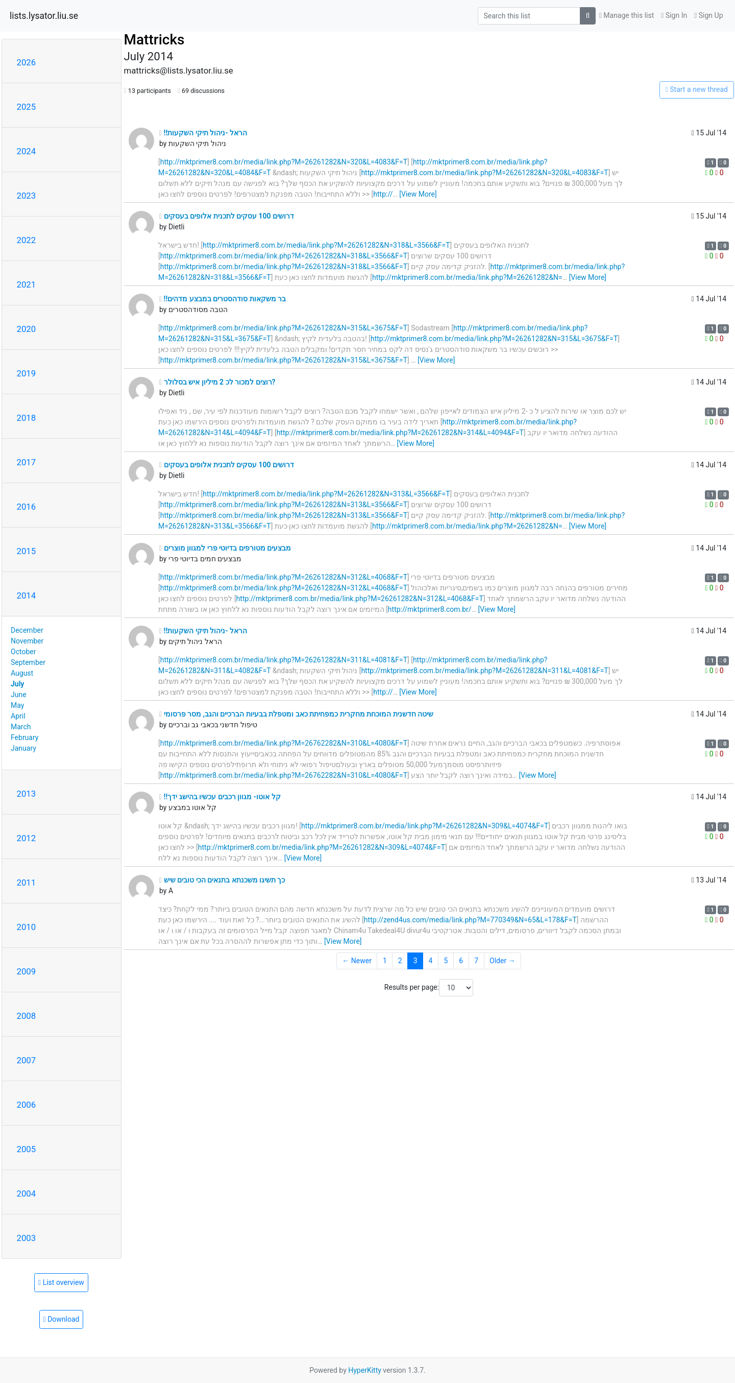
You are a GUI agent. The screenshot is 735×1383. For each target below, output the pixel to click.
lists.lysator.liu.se (44, 16)
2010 (26, 927)
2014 (26, 595)
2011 (26, 882)
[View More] (417, 194)
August (22, 673)
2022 (26, 240)
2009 (26, 971)
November (27, 641)
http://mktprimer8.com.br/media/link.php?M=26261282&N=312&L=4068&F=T (283, 577)
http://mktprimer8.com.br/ (430, 609)
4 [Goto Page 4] (431, 961)
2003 (26, 1238)
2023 (26, 195)
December (27, 630)
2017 (26, 462)
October (23, 652)
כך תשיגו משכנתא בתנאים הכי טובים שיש (222, 880)
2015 (26, 551)
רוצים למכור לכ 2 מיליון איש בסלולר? (217, 382)
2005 (26, 1149)
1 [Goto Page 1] (385, 961)
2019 (26, 373)
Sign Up (708, 15)
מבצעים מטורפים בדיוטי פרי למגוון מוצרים (225, 548)
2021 (26, 284)
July (17, 684)
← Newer (357, 961)
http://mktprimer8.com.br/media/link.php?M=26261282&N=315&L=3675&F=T (283, 328)
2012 (26, 838)
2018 (26, 418)
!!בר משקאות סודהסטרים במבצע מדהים (222, 299)
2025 (26, 107)
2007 (26, 1060)
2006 (26, 1105)
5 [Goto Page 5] (446, 961)
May (17, 705)
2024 (26, 151)
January (23, 748)
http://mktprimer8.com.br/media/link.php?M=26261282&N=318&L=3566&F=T (326, 245)
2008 (26, 1016)
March (21, 727)
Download (61, 1319)
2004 (26, 1193)
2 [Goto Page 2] (400, 961)
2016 (26, 507)
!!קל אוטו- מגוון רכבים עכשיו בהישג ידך (220, 797)
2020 (26, 329)
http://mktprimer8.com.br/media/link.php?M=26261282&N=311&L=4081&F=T (283, 660)
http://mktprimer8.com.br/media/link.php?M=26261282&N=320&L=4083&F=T (283, 162)
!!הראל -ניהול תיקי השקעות (203, 133)
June (19, 694)
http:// (383, 194)
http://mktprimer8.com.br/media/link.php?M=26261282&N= (467, 277)
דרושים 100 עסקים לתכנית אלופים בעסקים (226, 216)
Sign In (674, 15)
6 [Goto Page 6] (461, 961)
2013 (26, 794)
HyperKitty (364, 1370)
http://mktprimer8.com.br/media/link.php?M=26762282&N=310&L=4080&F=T (283, 743)
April (18, 716)
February (24, 737)
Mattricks (154, 39)
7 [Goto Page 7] (476, 961)
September (28, 662)
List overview (61, 1282)
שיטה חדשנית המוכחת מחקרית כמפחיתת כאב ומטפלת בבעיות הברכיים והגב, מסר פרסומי (296, 714)
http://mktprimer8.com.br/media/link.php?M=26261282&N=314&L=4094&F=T (400, 432)
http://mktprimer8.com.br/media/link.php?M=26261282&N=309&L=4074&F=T (424, 826)
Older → (502, 961)
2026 (26, 62)
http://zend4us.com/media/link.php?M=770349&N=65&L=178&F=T (470, 920)
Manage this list (626, 15)
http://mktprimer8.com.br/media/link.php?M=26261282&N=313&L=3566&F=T (326, 494)
